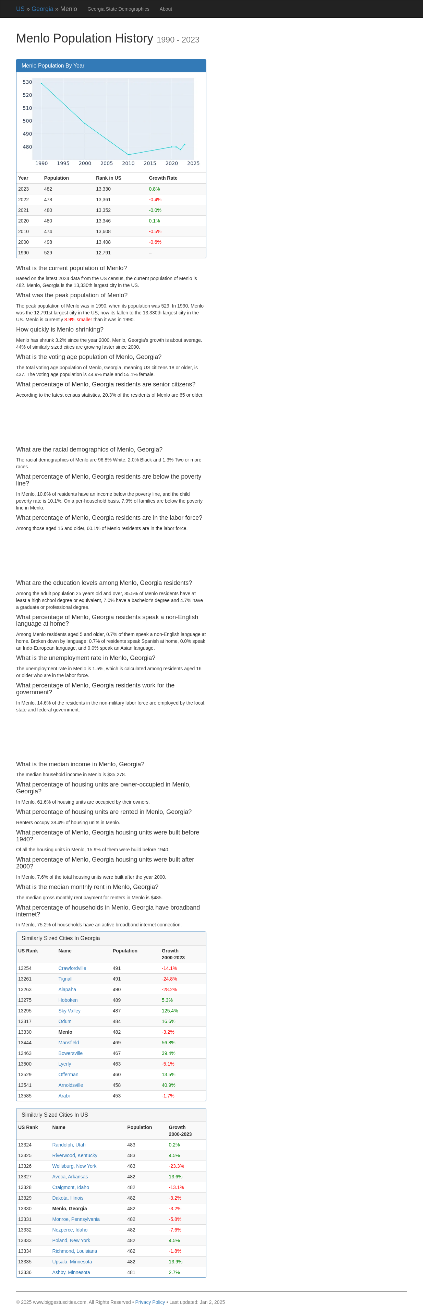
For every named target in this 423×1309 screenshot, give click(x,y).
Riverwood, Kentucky (75, 1155)
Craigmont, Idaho (70, 1187)
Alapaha (67, 989)
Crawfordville (72, 968)
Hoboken (68, 1000)
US (20, 8)
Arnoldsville (71, 1085)
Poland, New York (71, 1240)
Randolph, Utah (69, 1145)
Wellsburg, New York (74, 1166)
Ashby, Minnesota (71, 1272)
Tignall (66, 979)
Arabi (64, 1095)
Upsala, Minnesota (72, 1261)
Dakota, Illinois (68, 1198)
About (166, 9)
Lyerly (65, 1064)
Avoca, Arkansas (70, 1176)
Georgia (42, 8)
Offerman (68, 1074)
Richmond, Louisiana (74, 1251)
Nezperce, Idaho (70, 1230)
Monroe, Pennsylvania (76, 1219)
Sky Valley (70, 1010)
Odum (65, 1021)
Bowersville (71, 1053)
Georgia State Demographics (118, 9)
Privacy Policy (150, 1302)
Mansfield (69, 1042)
